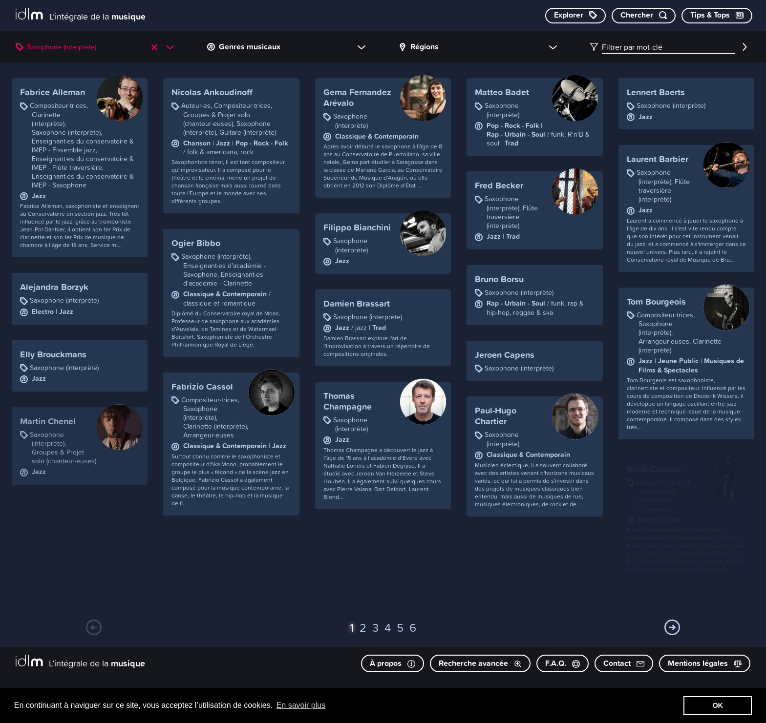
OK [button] (717, 705)
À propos (392, 663)
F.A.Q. (562, 663)
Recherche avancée (480, 663)
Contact (623, 663)
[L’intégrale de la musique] (81, 15)
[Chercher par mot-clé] (644, 15)
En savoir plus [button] (301, 705)
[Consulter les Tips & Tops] (716, 15)
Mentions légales (705, 663)
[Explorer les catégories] (575, 15)
